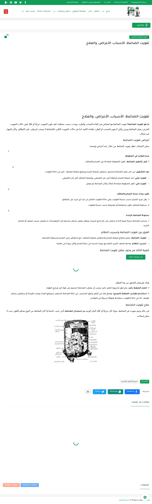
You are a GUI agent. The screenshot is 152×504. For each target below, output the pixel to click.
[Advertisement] (76, 75)
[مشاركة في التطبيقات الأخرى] (87, 391)
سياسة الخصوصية (138, 2)
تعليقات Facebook (30, 485)
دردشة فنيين (124, 500)
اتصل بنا (107, 2)
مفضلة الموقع (79, 11)
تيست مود (30, 11)
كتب (90, 11)
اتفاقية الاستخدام (121, 2)
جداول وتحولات (64, 11)
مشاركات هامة (44, 11)
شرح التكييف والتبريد (139, 37)
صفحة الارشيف (72, 2)
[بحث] (6, 11)
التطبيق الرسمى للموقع (91, 2)
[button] (132, 391)
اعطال (97, 11)
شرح (108, 11)
